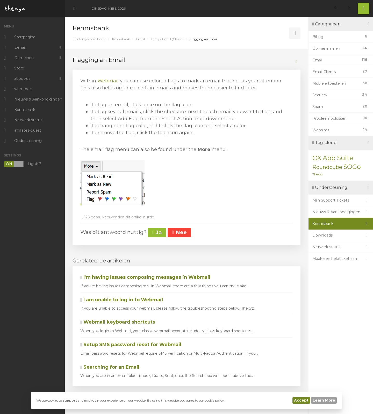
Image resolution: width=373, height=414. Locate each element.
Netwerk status (340, 247)
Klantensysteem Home (89, 39)
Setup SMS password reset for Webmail (130, 344)
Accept (301, 400)
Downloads (340, 235)
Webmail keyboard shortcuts (117, 322)
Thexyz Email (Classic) (167, 39)
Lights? (22, 164)
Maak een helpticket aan (340, 258)
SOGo (352, 166)
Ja (157, 232)
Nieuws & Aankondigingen (340, 212)
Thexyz (317, 174)
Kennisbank (121, 39)
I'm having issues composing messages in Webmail (145, 277)
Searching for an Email (109, 367)
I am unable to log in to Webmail (121, 300)
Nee (179, 232)
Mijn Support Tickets (340, 200)
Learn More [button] (324, 400)
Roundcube (327, 167)
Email (140, 39)
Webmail (108, 81)
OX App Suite (332, 158)
